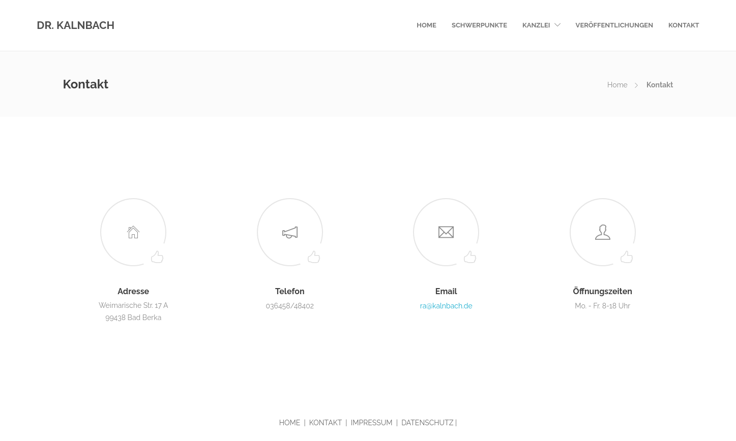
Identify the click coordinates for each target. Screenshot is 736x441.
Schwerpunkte (479, 25)
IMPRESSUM (372, 423)
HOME (290, 423)
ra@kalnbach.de (446, 306)
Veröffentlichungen (614, 25)
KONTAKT (325, 423)
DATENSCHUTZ (427, 423)
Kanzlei (536, 25)
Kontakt (683, 25)
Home (426, 25)
